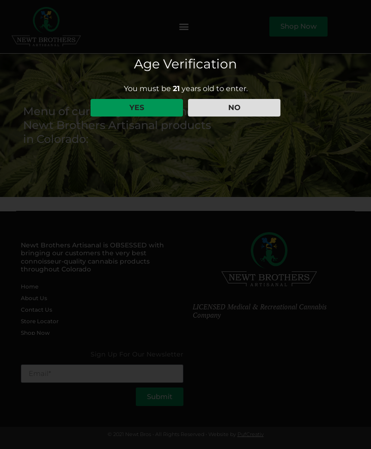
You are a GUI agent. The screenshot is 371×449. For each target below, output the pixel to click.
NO (234, 107)
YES (136, 107)
